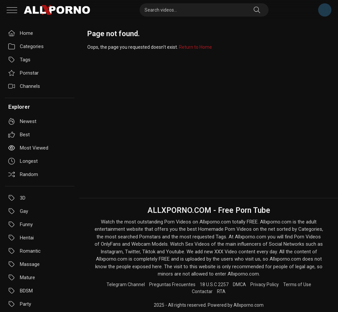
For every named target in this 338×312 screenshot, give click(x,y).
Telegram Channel (324, 10)
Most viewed (28, 148)
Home (20, 33)
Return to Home (195, 47)
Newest (22, 121)
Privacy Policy (264, 284)
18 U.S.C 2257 (214, 284)
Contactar (202, 291)
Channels (24, 86)
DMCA (239, 284)
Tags (19, 59)
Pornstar (23, 73)
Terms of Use (297, 284)
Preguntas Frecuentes (172, 284)
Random (23, 174)
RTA (221, 291)
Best (19, 134)
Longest (23, 161)
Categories (26, 46)
